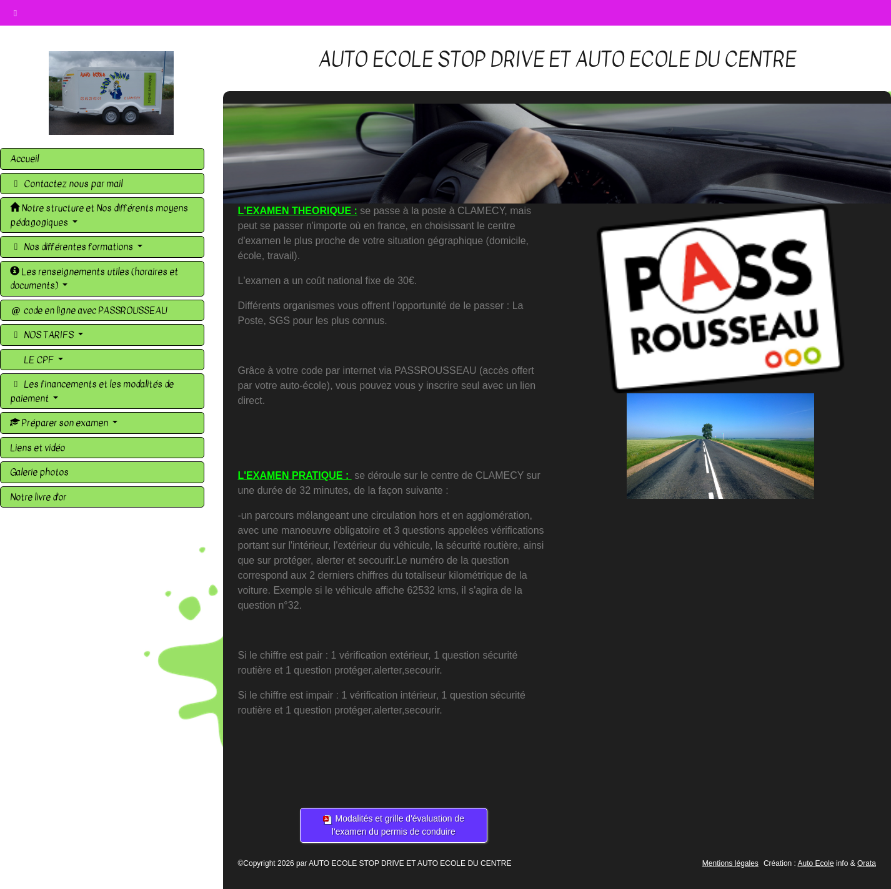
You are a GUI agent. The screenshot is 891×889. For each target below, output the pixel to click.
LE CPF (39, 359)
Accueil (24, 158)
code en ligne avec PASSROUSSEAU (88, 310)
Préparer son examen (60, 423)
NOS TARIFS (43, 334)
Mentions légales (730, 863)
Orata (866, 863)
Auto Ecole (816, 863)
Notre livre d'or (38, 497)
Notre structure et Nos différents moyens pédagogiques (99, 215)
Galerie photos (39, 472)
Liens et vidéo (37, 447)
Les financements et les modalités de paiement (92, 391)
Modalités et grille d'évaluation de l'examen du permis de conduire (393, 825)
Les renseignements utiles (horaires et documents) (94, 279)
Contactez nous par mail (66, 183)
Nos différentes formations (72, 246)
